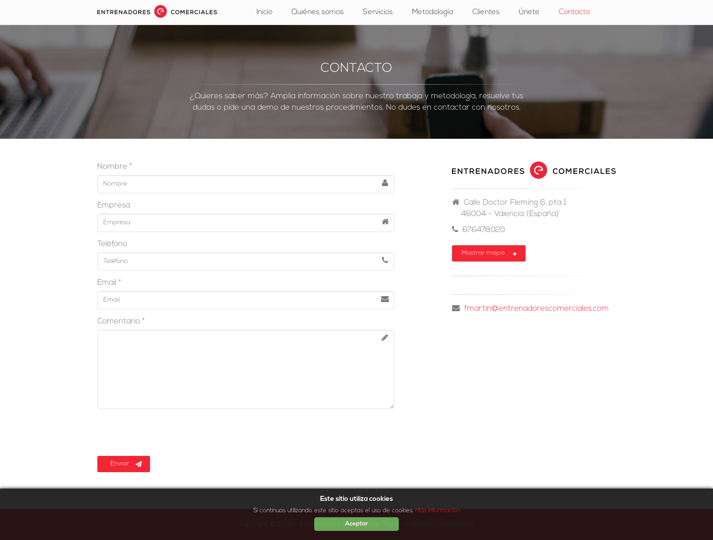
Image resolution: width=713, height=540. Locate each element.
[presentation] (166, 433)
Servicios (378, 12)
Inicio (264, 12)
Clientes (486, 12)
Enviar (124, 464)
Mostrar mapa (489, 254)
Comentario (118, 321)
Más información (437, 511)
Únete (529, 12)
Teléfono (112, 244)
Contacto (574, 12)
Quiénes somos (317, 12)
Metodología (432, 12)
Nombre (112, 167)
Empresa (113, 205)
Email (106, 283)
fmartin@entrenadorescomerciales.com (536, 309)
